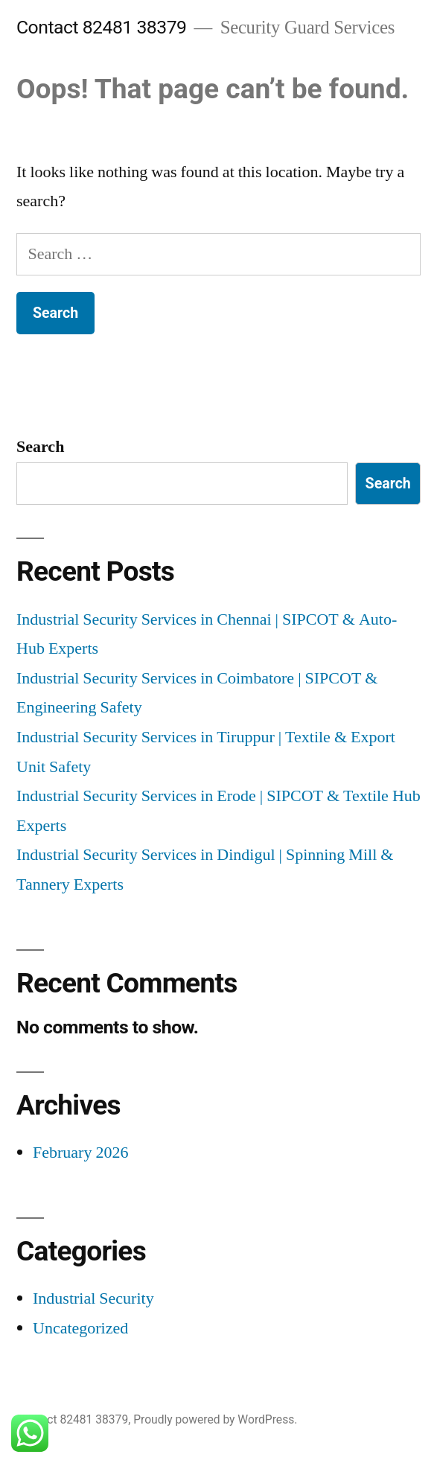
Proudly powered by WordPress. (215, 1419)
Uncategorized (80, 1328)
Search (40, 446)
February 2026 (80, 1152)
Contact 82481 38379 (101, 27)
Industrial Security (93, 1298)
